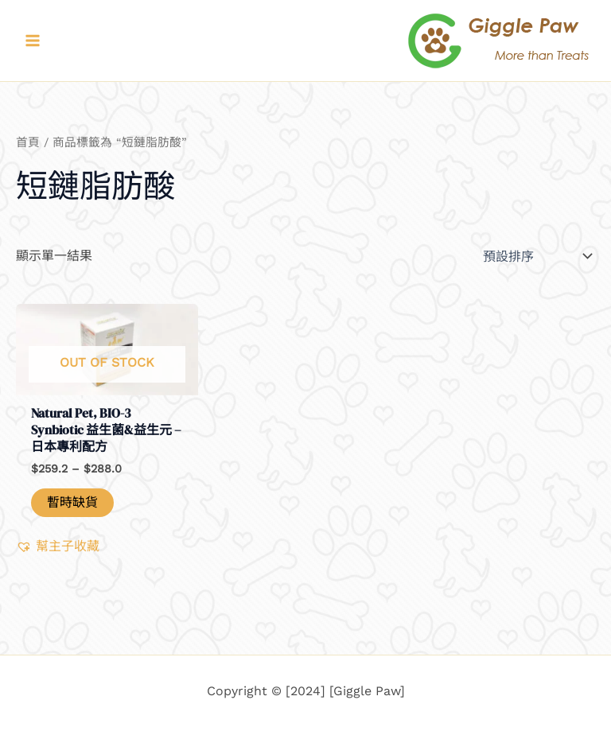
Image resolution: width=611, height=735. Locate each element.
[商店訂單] (536, 256)
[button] (57, 546)
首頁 (28, 142)
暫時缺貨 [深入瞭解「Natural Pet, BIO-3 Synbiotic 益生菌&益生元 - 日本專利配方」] (72, 502)
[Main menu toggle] (32, 40)
